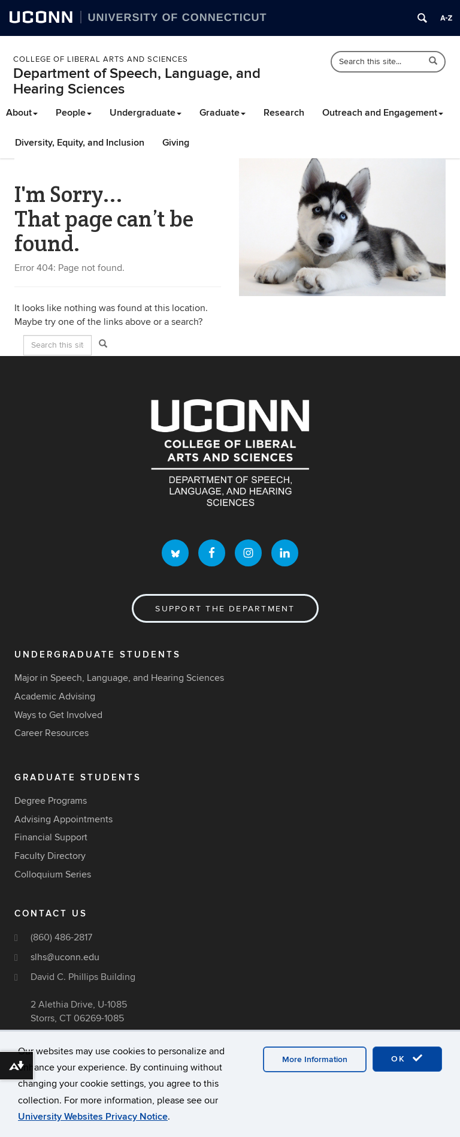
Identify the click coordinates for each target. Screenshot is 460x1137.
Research (284, 113)
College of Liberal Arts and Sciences (100, 59)
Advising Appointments (63, 819)
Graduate (222, 113)
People (74, 113)
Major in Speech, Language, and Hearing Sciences (119, 678)
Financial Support (50, 837)
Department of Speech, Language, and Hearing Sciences (137, 81)
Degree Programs (50, 801)
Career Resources (51, 733)
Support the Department (225, 609)
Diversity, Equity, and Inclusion (79, 143)
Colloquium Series (52, 874)
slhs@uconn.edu (65, 957)
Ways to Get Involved (58, 715)
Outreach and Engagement (382, 113)
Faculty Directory (50, 856)
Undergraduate (145, 113)
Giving (175, 143)
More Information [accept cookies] (314, 1059)
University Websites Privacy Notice (93, 1117)
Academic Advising (54, 696)
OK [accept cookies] (407, 1058)
